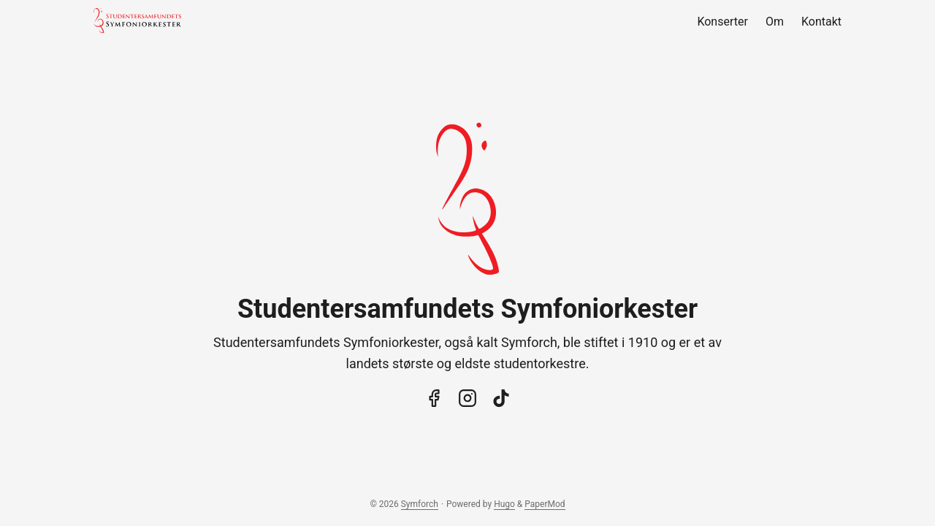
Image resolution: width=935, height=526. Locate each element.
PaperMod (544, 504)
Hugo (504, 504)
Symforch (419, 504)
